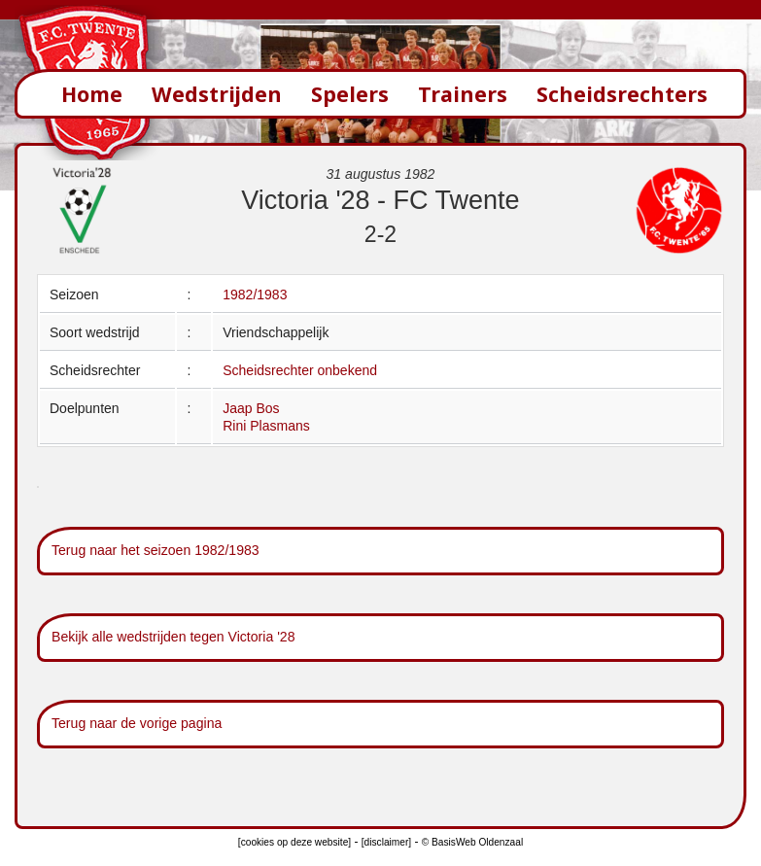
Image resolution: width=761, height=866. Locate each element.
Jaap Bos (251, 408)
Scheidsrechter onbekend (300, 370)
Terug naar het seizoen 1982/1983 (155, 550)
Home (91, 94)
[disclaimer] (386, 842)
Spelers (350, 94)
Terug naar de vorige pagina (137, 723)
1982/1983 (255, 294)
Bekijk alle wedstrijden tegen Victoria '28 (173, 636)
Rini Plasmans (266, 425)
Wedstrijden (217, 94)
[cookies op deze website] (294, 842)
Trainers (462, 94)
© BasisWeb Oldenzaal (472, 842)
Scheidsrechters (622, 94)
